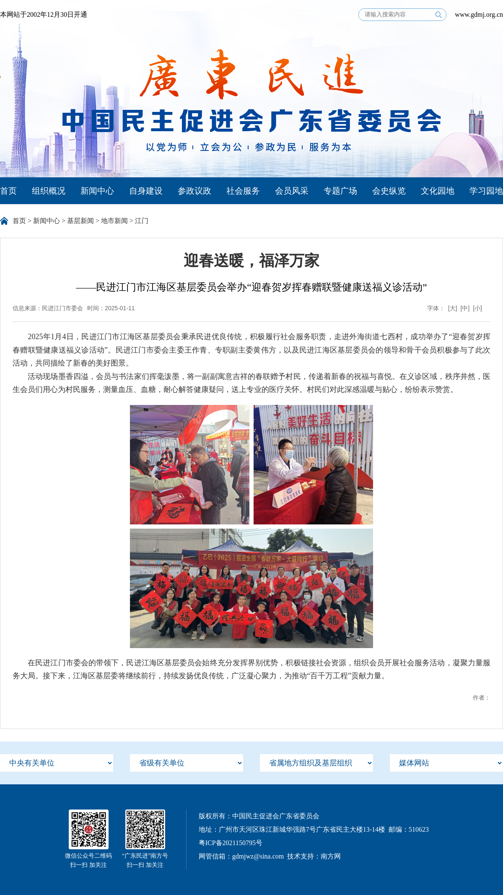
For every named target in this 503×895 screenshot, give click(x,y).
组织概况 (48, 190)
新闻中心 (97, 190)
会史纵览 (389, 190)
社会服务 (243, 190)
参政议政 (194, 190)
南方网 (331, 856)
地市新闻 (114, 220)
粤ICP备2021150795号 (230, 842)
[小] (477, 308)
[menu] (56, 763)
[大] (452, 308)
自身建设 (146, 190)
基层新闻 (80, 220)
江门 (141, 220)
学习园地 (486, 190)
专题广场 (340, 190)
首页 (8, 190)
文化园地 (437, 190)
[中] (465, 308)
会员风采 (292, 190)
